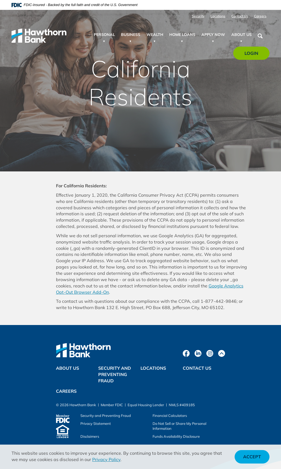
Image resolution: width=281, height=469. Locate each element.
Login (254, 55)
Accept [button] (252, 456)
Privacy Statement (95, 423)
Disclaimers (89, 436)
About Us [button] (241, 34)
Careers (260, 16)
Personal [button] (104, 34)
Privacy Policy (106, 459)
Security (198, 16)
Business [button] (130, 34)
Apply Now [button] (213, 34)
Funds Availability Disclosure (176, 436)
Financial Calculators (170, 415)
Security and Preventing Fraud (114, 374)
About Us (67, 368)
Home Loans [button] (182, 34)
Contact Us (239, 16)
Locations (217, 16)
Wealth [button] (155, 34)
